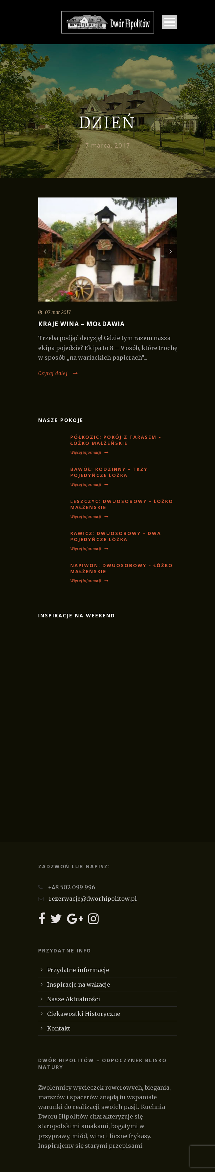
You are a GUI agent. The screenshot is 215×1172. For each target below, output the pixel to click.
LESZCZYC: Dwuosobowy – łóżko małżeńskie (121, 504)
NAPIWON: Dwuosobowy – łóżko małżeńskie (121, 568)
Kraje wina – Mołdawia (81, 324)
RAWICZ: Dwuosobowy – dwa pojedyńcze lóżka (115, 536)
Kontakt (58, 1028)
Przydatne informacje (78, 969)
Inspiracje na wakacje (78, 984)
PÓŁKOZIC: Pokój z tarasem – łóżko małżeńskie (116, 440)
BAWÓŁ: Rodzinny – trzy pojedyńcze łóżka (109, 472)
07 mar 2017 (58, 312)
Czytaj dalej (58, 373)
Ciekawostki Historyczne (83, 1013)
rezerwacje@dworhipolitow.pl (93, 898)
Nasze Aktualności (73, 999)
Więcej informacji (89, 452)
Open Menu (169, 22)
